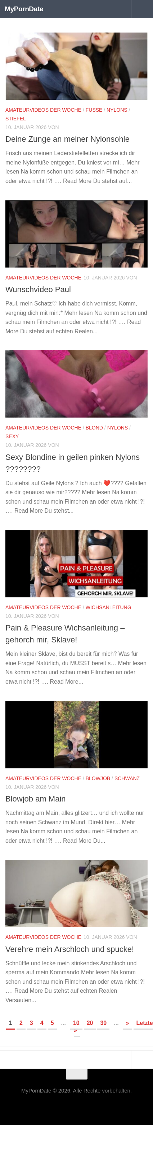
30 (103, 1023)
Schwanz (127, 778)
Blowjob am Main (35, 798)
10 (76, 1023)
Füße (94, 110)
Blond (94, 428)
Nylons (117, 110)
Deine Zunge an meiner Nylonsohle (67, 139)
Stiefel (15, 118)
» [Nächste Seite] (127, 1023)
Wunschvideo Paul (38, 289)
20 (90, 1023)
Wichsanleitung (108, 607)
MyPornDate (24, 9)
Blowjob (98, 778)
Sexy (12, 436)
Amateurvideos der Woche (43, 110)
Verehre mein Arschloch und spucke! (69, 949)
